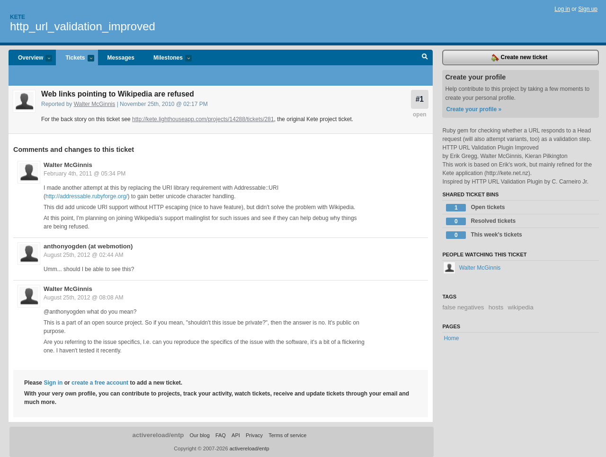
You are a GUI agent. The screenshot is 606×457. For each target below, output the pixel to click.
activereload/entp (158, 435)
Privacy (254, 435)
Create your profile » (473, 109)
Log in (562, 9)
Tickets (75, 58)
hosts (496, 307)
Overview (30, 58)
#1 (420, 99)
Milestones (168, 58)
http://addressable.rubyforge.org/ (86, 196)
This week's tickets (484, 235)
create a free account (99, 382)
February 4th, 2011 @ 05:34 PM (84, 173)
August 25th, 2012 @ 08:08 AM (84, 297)
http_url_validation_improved (82, 26)
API (236, 435)
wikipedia (521, 307)
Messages (120, 57)
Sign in (53, 382)
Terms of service (287, 435)
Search (425, 58)
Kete (17, 17)
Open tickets (475, 207)
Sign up (587, 9)
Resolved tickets (481, 221)
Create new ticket (519, 58)
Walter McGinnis (95, 104)
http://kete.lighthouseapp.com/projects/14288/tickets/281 (203, 119)
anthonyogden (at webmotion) (88, 246)
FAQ (220, 435)
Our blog (199, 435)
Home (451, 338)
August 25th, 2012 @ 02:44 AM (84, 255)
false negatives (463, 307)
